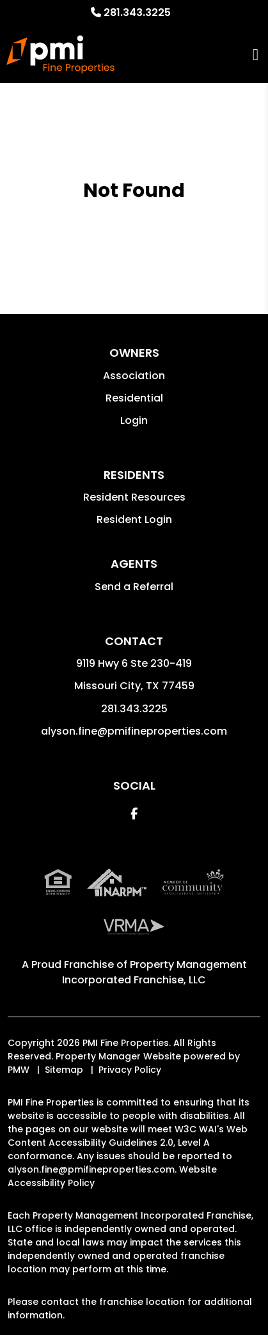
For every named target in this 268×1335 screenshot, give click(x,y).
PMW (18, 1069)
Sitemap (64, 1069)
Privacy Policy (130, 1069)
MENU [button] (255, 55)
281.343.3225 (137, 12)
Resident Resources (134, 497)
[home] (60, 54)
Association (134, 375)
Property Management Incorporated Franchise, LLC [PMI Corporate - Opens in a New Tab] (154, 972)
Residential (134, 398)
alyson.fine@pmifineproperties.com (134, 731)
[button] (134, 813)
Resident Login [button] (134, 519)
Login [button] (134, 420)
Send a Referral (134, 586)
